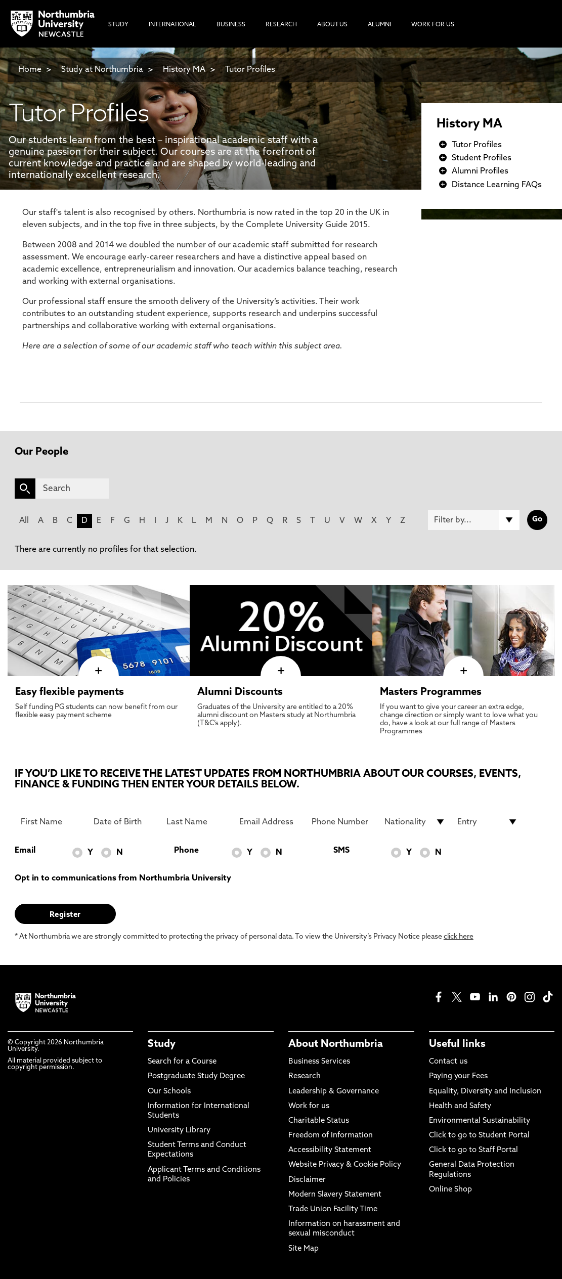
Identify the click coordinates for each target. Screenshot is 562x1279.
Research (304, 1076)
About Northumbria (335, 1044)
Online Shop (450, 1190)
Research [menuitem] (281, 25)
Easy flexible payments (69, 692)
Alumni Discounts (240, 692)
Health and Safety (460, 1106)
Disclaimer (307, 1180)
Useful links (457, 1044)
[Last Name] (196, 822)
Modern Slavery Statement (334, 1195)
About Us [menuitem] (332, 25)
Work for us (308, 1106)
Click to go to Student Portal (479, 1135)
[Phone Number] (342, 822)
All (24, 521)
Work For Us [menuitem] (432, 25)
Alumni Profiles (480, 171)
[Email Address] (269, 822)
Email (25, 851)
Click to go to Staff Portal (473, 1150)
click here (458, 937)
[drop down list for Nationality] (414, 822)
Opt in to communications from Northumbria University (123, 878)
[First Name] (51, 822)
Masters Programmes (431, 692)
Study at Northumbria (102, 70)
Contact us (448, 1062)
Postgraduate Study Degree (196, 1076)
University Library (179, 1130)
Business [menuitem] (231, 25)
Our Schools (169, 1091)
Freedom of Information (330, 1135)
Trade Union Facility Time (332, 1209)
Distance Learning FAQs (497, 185)
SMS (341, 851)
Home (29, 70)
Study (162, 1044)
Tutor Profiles (250, 70)
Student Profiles (481, 158)
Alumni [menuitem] (379, 25)
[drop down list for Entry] (487, 822)
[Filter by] (474, 520)
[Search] (72, 488)
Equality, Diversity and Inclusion (485, 1091)
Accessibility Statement (329, 1150)
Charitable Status (318, 1121)
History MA (184, 70)
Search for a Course (182, 1062)
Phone (186, 851)
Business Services (319, 1062)
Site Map (303, 1249)
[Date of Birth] (124, 822)
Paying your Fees (458, 1076)
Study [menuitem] (118, 25)
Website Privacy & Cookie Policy (344, 1165)
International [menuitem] (172, 25)
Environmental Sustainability (479, 1121)
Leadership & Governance (333, 1091)
